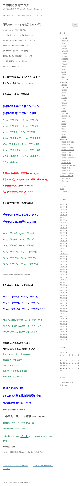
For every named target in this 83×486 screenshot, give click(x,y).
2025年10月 (64, 222)
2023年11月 (64, 282)
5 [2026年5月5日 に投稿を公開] (63, 360)
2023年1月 (63, 308)
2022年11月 (64, 313)
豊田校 (63, 126)
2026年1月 (63, 215)
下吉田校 (64, 54)
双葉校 (63, 77)
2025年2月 (63, 243)
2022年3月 (63, 334)
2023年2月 (63, 306)
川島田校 (64, 191)
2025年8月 (63, 228)
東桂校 (63, 43)
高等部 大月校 (66, 144)
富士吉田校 (65, 51)
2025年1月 (63, 246)
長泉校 (63, 93)
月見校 (63, 137)
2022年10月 (64, 316)
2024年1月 (63, 277)
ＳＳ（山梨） (65, 80)
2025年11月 (64, 220)
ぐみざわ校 (65, 87)
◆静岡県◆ (63, 82)
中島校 (63, 108)
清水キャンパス (66, 181)
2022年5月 (63, 329)
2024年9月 (63, 256)
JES (61, 183)
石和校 (63, 74)
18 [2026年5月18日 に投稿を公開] (61, 365)
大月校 (63, 46)
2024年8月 (63, 259)
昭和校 (63, 72)
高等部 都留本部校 (67, 142)
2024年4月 (63, 269)
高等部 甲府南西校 (67, 150)
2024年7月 (63, 261)
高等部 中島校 (66, 163)
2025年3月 (63, 241)
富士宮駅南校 (65, 116)
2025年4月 (63, 238)
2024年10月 (64, 254)
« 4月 (62, 370)
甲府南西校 (65, 59)
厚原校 (63, 106)
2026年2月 (63, 212)
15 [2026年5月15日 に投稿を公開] (72, 363)
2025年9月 (63, 225)
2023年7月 (63, 293)
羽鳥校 (63, 129)
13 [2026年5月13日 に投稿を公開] (66, 363)
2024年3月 (63, 272)
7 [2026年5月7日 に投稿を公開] (69, 360)
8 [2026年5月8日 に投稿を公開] (72, 360)
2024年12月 (64, 248)
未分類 (62, 189)
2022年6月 (63, 326)
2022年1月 (63, 339)
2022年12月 (64, 311)
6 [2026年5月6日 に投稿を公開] (66, 360)
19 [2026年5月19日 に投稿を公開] (64, 365)
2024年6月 (63, 264)
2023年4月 (63, 300)
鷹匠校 (63, 134)
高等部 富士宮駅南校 (68, 165)
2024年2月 (63, 274)
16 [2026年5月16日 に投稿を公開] (75, 363)
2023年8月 (63, 290)
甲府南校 (64, 64)
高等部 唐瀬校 (66, 168)
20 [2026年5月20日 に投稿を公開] (66, 365)
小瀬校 (63, 67)
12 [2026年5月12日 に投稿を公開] (64, 363)
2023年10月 (64, 285)
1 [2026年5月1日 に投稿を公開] (72, 357)
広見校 (63, 100)
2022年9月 (63, 319)
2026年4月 (63, 207)
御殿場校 (64, 85)
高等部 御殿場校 (67, 155)
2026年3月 (63, 209)
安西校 (63, 131)
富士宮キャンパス (67, 178)
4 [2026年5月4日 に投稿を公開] (60, 360)
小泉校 (63, 111)
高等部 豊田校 (66, 170)
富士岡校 (64, 90)
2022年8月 (63, 321)
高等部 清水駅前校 (67, 173)
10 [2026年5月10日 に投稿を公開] (78, 360)
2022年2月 (63, 337)
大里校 (63, 61)
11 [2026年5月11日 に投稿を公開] (61, 363)
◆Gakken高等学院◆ (66, 176)
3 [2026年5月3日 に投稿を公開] (77, 357)
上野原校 (64, 48)
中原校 (63, 124)
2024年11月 (64, 251)
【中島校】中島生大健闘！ (43, 466)
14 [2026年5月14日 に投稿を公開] (69, 363)
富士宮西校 (65, 113)
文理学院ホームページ (24, 15)
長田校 (63, 121)
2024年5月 (63, 267)
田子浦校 (13, 452)
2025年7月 (63, 230)
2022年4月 (63, 332)
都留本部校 (65, 41)
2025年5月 (63, 235)
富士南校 (64, 103)
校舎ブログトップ (8, 15)
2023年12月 (64, 280)
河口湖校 (64, 56)
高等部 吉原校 (66, 160)
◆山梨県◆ (63, 38)
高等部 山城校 (66, 152)
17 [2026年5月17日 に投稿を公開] (78, 363)
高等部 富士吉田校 (67, 147)
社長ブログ (38, 15)
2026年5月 (63, 204)
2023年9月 (63, 287)
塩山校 (63, 69)
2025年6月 (63, 233)
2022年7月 (63, 324)
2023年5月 (63, 298)
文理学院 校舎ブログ (16, 5)
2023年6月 (63, 295)
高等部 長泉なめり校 (68, 157)
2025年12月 (64, 217)
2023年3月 (63, 303)
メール (24, 436)
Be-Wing (63, 186)
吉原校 (63, 95)
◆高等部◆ (63, 139)
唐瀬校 (63, 118)
